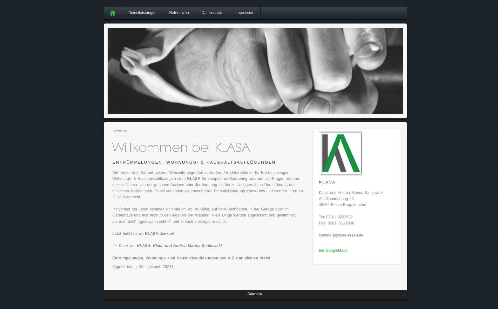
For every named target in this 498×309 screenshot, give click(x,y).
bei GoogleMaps (333, 250)
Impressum (244, 12)
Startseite (119, 131)
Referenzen (179, 12)
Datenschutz (212, 12)
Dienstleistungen (142, 12)
